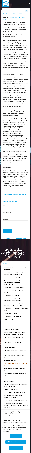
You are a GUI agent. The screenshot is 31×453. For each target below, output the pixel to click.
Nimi (4, 205)
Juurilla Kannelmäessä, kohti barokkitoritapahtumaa (13, 396)
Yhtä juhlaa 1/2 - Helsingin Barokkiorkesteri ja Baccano (12, 343)
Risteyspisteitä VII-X (10, 320)
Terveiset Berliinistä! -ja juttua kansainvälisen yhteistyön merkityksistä (13, 282)
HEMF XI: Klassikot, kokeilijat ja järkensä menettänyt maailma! (14, 273)
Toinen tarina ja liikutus (11, 329)
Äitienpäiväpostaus (21, 238)
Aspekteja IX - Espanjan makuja (14, 287)
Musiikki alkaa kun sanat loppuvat (14, 392)
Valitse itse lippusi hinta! (12, 278)
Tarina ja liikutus (9, 347)
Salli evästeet (15, 436)
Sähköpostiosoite (7, 212)
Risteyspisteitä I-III (10, 326)
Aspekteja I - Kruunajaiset (12, 317)
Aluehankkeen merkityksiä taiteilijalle (16, 378)
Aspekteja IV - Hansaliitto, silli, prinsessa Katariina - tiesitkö (14, 304)
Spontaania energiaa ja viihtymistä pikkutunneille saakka (14, 369)
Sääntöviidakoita (9, 381)
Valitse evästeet (15, 448)
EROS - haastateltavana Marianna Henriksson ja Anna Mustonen (14, 333)
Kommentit (5, 219)
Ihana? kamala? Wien (11, 389)
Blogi (5, 264)
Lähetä (7, 231)
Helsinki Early (13, 17)
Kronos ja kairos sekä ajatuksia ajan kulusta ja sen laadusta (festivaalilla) (15, 351)
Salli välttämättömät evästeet (15, 442)
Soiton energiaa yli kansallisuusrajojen (16, 400)
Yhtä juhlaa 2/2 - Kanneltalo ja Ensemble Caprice (13, 338)
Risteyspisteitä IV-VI (10, 323)
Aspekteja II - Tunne (10, 313)
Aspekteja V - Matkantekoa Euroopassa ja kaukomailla (12, 299)
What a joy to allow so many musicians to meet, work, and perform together (16, 405)
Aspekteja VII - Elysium (12, 296)
